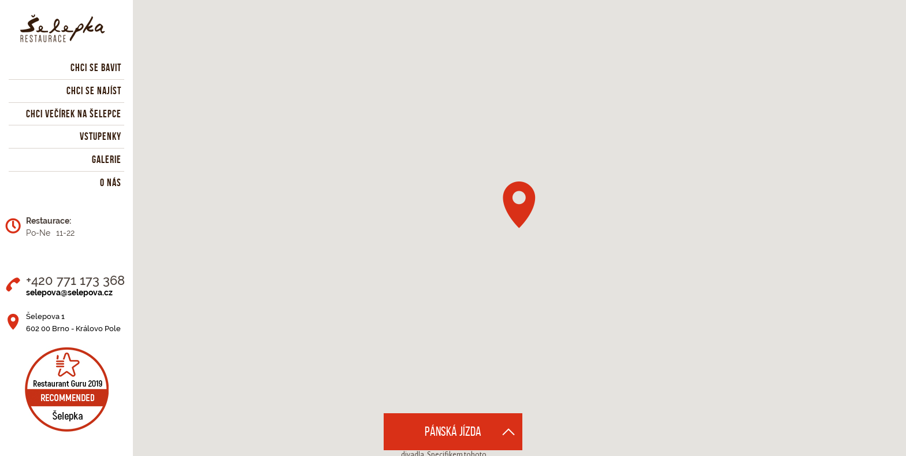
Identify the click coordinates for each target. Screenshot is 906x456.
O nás (110, 182)
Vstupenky (100, 136)
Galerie (106, 159)
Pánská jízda (453, 431)
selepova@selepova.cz (69, 292)
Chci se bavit (95, 67)
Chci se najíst (93, 91)
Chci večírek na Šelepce (73, 114)
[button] (519, 204)
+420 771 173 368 (75, 280)
